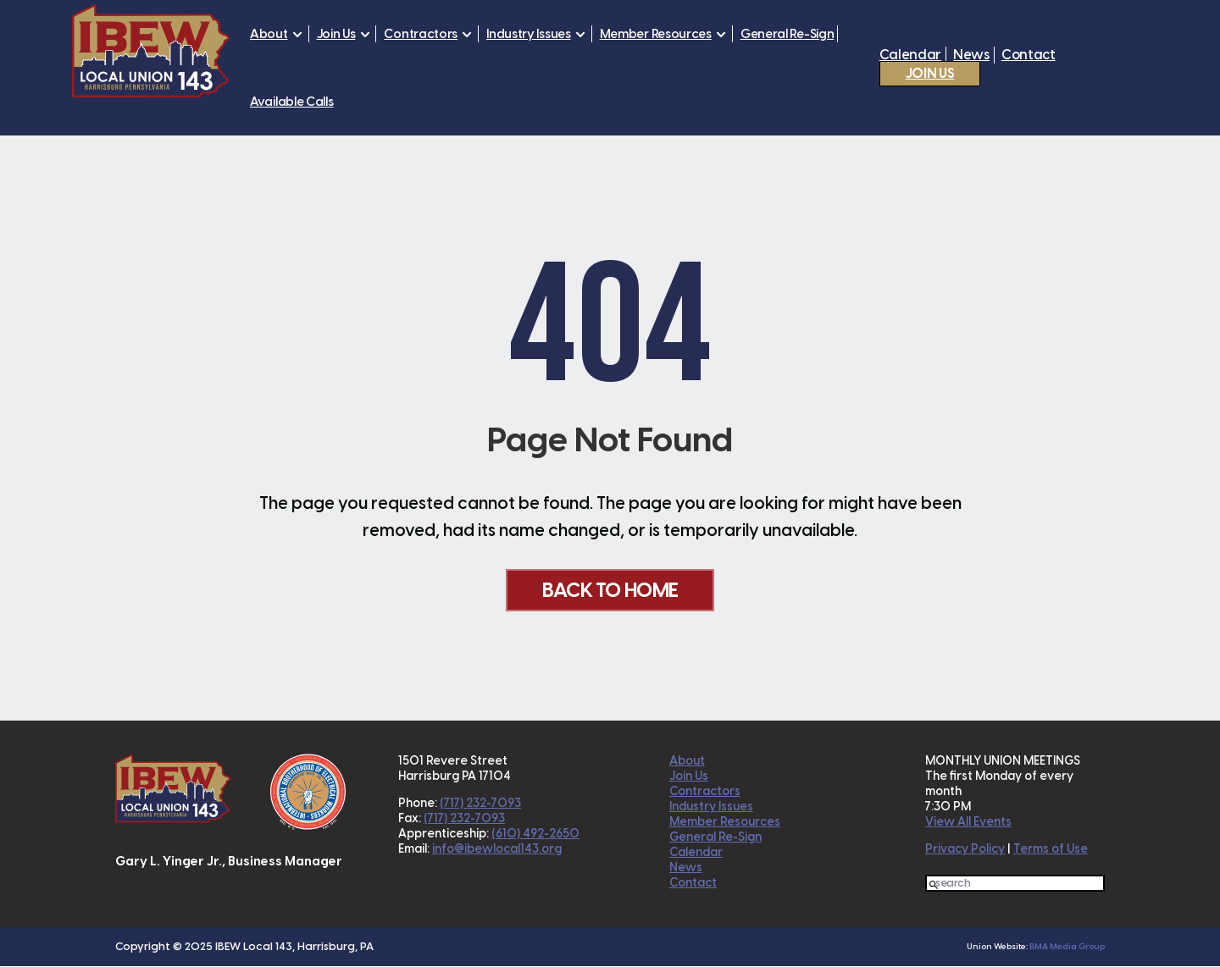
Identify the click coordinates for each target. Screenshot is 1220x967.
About (269, 33)
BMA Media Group (1067, 947)
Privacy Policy (965, 850)
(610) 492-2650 (535, 834)
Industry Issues (528, 33)
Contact (1028, 55)
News (971, 55)
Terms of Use (1050, 850)
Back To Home (609, 589)
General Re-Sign (787, 33)
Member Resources (656, 33)
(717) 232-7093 (480, 804)
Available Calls (292, 101)
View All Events (968, 822)
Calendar (910, 55)
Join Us (336, 33)
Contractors (421, 33)
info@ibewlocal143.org (497, 850)
